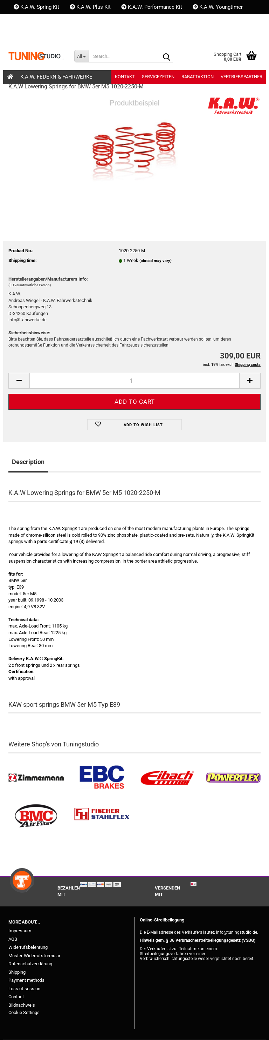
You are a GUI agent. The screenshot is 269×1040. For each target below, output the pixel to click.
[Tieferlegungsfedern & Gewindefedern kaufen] (167, 778)
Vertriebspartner (241, 76)
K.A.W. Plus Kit (90, 7)
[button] (20, 35)
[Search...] (81, 56)
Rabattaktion (197, 76)
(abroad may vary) (155, 261)
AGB (12, 939)
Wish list (83, 35)
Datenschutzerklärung (30, 963)
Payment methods (26, 980)
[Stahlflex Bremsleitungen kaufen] (102, 816)
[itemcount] (134, 381)
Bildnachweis (21, 1005)
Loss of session (24, 988)
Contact (16, 996)
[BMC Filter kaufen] (36, 816)
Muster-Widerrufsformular (34, 955)
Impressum (19, 930)
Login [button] (48, 35)
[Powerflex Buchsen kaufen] (233, 778)
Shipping (17, 972)
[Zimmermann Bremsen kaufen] (36, 778)
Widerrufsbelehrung (28, 947)
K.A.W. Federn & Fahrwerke (56, 77)
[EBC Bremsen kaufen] (102, 778)
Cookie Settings (24, 1012)
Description (28, 461)
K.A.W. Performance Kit (151, 7)
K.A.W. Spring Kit (36, 7)
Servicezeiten (158, 76)
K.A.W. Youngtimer (218, 7)
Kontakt (26, 21)
